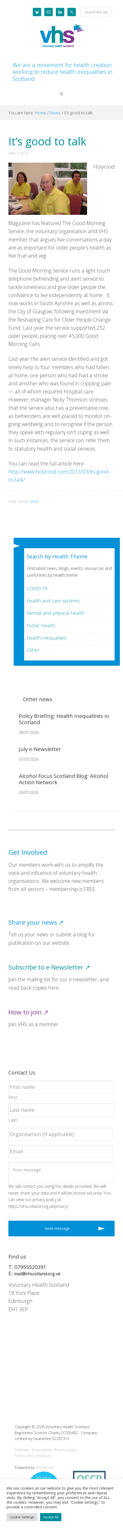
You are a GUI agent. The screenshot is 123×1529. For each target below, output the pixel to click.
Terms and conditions (33, 1455)
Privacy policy (66, 1449)
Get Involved (27, 852)
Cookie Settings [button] (22, 1517)
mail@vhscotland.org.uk (37, 1274)
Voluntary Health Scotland (61, 36)
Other (33, 650)
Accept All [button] (50, 1517)
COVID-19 (37, 588)
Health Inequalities (47, 638)
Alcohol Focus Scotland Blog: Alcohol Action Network (63, 779)
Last (13, 1120)
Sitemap (22, 1449)
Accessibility (42, 1449)
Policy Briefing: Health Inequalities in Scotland (64, 719)
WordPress (45, 1467)
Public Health (41, 625)
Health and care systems (53, 601)
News (34, 501)
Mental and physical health (55, 613)
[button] (61, 97)
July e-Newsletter (40, 749)
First (13, 1097)
